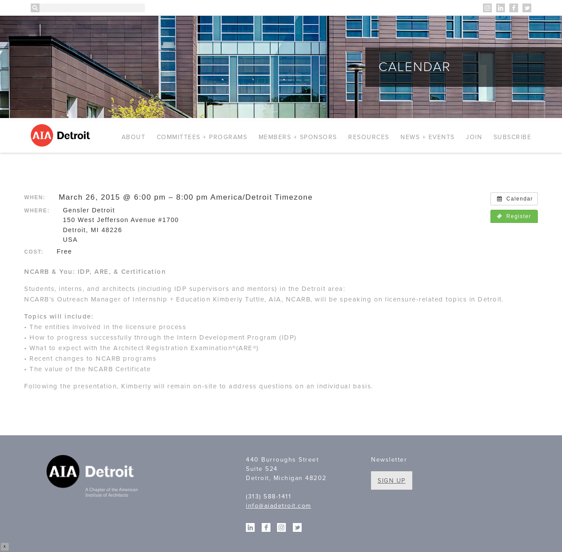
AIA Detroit (62, 135)
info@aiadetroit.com (278, 505)
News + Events (427, 137)
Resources (368, 137)
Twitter (526, 8)
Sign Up (392, 480)
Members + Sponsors (298, 137)
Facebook (513, 8)
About (134, 137)
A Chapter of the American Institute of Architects (93, 477)
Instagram (487, 8)
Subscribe (513, 137)
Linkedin (500, 8)
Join (474, 137)
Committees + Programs (202, 137)
